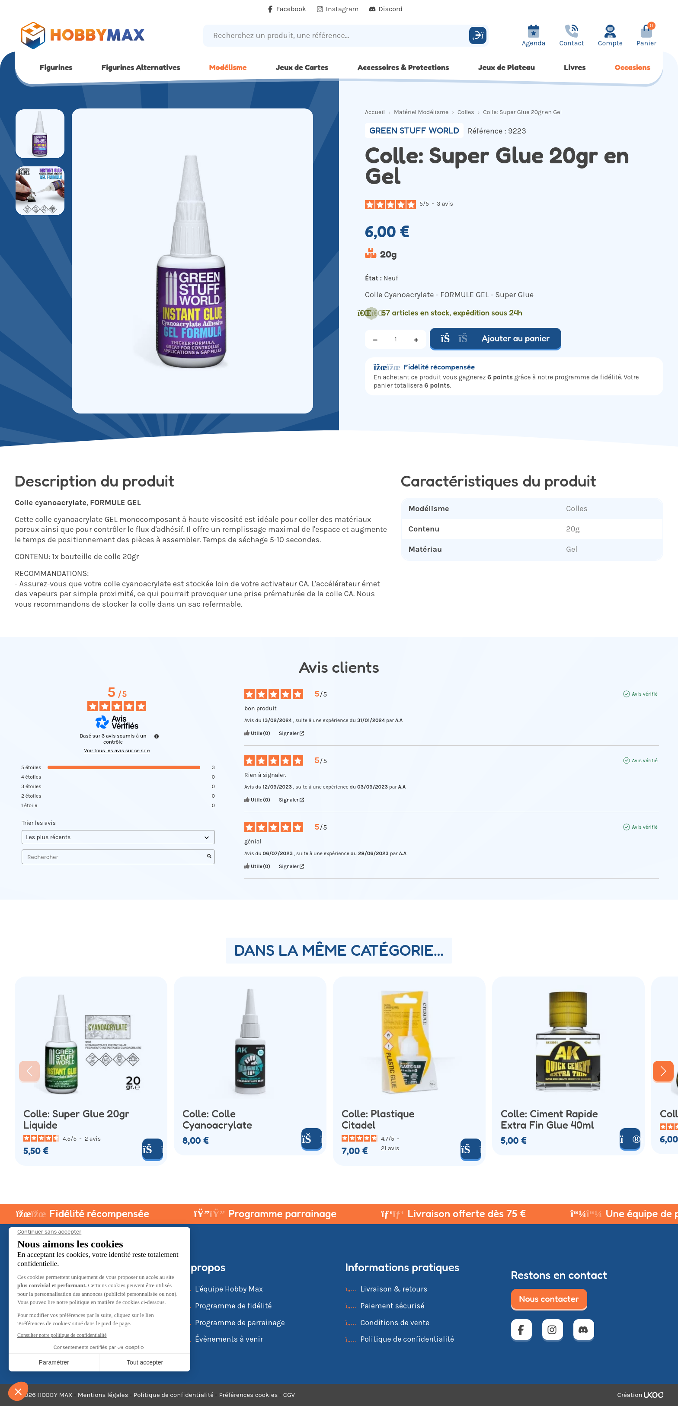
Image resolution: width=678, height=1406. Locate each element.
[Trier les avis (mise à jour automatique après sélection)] (118, 837)
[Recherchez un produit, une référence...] (337, 36)
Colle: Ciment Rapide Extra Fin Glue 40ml (549, 1119)
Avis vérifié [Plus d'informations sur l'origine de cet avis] (644, 694)
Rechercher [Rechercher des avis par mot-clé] (114, 857)
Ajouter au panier (495, 338)
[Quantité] (395, 339)
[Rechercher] (477, 35)
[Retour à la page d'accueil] (95, 35)
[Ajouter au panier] (152, 1149)
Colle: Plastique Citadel (378, 1119)
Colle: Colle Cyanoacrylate (217, 1119)
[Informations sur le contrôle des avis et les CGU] (156, 736)
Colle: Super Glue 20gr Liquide (76, 1119)
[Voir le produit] (630, 1138)
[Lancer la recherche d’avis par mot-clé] (209, 857)
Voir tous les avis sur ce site (117, 751)
